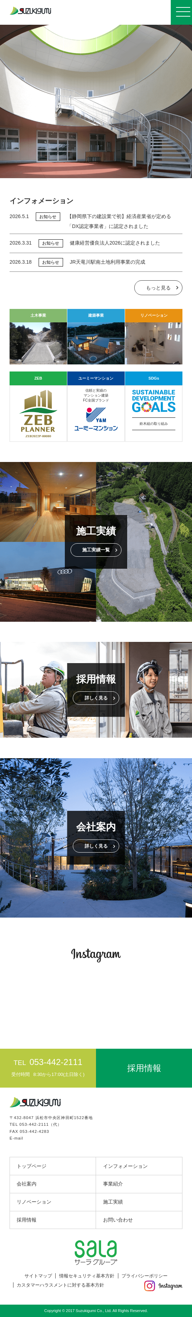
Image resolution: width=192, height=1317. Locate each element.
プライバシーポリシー (145, 1275)
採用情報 (26, 1220)
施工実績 (113, 1202)
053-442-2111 (34, 1124)
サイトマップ (38, 1275)
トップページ (31, 1166)
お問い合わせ (118, 1220)
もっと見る (158, 288)
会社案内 (26, 1184)
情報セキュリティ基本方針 (86, 1275)
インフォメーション (125, 1166)
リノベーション (34, 1202)
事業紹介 (113, 1184)
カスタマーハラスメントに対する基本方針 (60, 1285)
